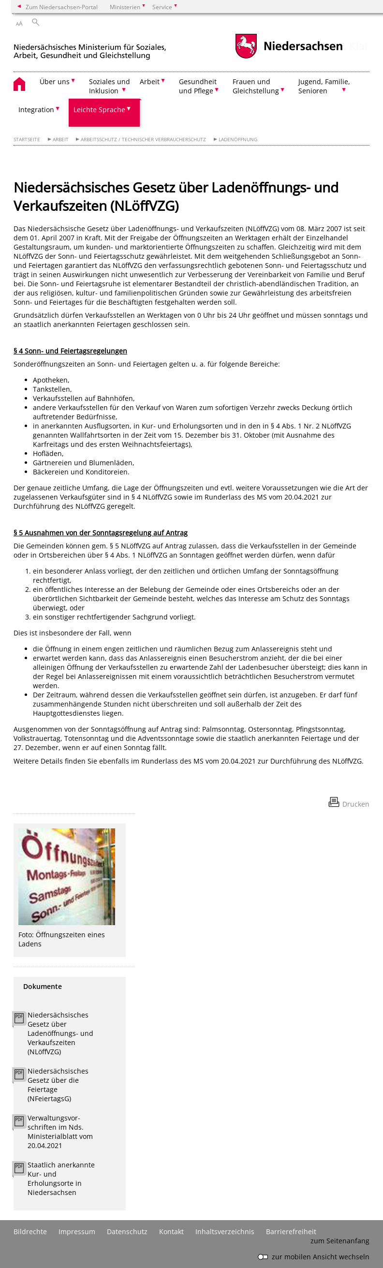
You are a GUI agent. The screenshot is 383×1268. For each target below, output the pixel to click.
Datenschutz (127, 1231)
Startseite (27, 139)
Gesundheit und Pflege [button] (198, 86)
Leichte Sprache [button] (99, 109)
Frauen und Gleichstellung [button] (256, 86)
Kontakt (171, 1231)
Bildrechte (30, 1231)
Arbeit (61, 139)
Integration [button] (36, 109)
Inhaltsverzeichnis (224, 1231)
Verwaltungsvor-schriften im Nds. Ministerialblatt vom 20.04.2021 (60, 1131)
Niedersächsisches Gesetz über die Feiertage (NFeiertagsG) (58, 1084)
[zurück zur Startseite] (90, 47)
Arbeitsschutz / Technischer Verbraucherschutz (143, 139)
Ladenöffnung (238, 139)
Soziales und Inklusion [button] (109, 86)
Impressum (77, 1231)
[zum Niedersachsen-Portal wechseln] (288, 57)
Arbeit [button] (150, 81)
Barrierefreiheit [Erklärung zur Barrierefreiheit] (291, 1231)
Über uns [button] (55, 81)
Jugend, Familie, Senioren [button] (324, 86)
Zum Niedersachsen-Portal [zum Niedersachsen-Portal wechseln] (62, 7)
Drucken (355, 804)
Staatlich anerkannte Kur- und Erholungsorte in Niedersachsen (61, 1178)
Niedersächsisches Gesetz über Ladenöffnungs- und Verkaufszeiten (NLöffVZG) (60, 1033)
